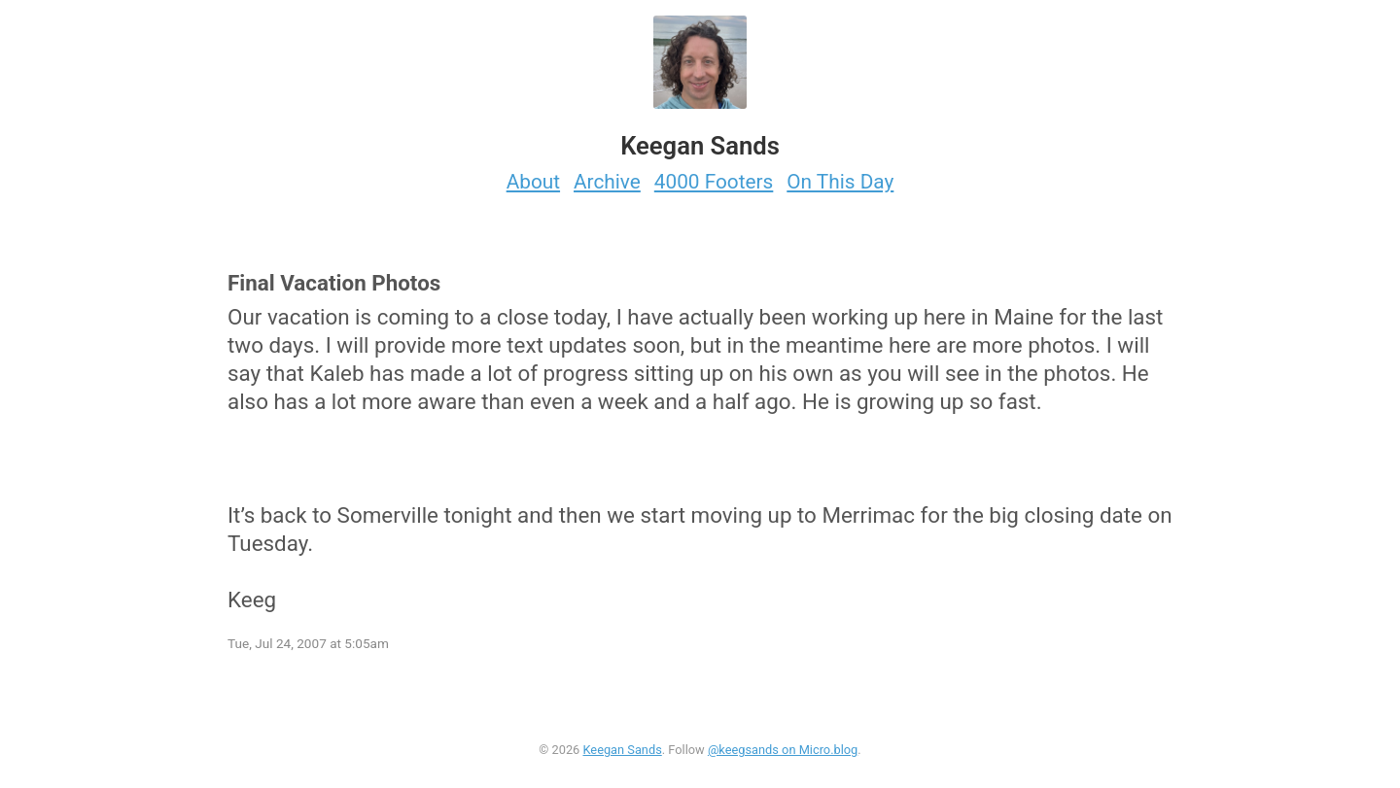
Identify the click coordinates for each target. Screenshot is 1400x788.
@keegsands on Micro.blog (783, 749)
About (533, 181)
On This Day (840, 181)
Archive (607, 181)
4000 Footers (714, 181)
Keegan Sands (621, 749)
